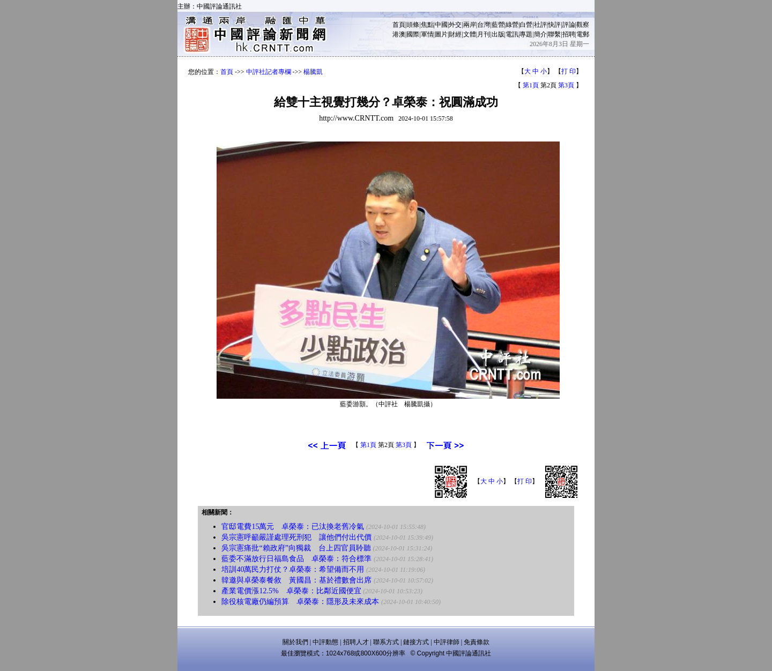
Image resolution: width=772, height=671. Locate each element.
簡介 (540, 34)
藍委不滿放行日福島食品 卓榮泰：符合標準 (296, 559)
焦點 (427, 24)
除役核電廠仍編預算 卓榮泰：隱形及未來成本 (300, 602)
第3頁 (566, 85)
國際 (412, 34)
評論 (568, 24)
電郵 (582, 34)
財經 (455, 34)
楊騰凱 (313, 72)
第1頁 (531, 85)
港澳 (398, 34)
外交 (455, 24)
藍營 (498, 24)
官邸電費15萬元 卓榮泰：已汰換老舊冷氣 (292, 527)
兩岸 (469, 24)
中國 (441, 24)
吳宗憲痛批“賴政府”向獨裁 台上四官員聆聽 (295, 548)
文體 (469, 34)
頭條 (412, 24)
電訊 (512, 34)
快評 (554, 24)
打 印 (568, 71)
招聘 (568, 34)
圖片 (441, 34)
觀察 (582, 24)
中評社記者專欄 (268, 72)
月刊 (483, 34)
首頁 (398, 24)
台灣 (483, 24)
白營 (525, 24)
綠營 (512, 24)
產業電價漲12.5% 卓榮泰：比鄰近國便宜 (291, 591)
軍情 (427, 34)
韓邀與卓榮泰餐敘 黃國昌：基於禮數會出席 (296, 580)
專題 (525, 34)
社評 (540, 24)
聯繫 (554, 34)
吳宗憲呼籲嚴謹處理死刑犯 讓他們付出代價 (296, 537)
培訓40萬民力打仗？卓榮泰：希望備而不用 (292, 569)
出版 (498, 34)
